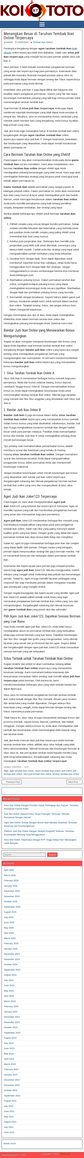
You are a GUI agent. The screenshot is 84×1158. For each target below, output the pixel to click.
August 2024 (10, 975)
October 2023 (10, 1027)
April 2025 (9, 933)
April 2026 (9, 870)
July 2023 (9, 1043)
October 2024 (10, 964)
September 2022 (12, 1095)
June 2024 (9, 985)
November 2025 (12, 896)
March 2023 (10, 1064)
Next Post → (74, 782)
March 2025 (10, 938)
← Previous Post (11, 782)
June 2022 (9, 1111)
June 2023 (9, 1048)
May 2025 (9, 928)
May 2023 (9, 1053)
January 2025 (10, 948)
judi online (67, 770)
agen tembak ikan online (22, 770)
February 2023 (11, 1069)
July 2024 (9, 980)
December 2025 (12, 891)
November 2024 (12, 959)
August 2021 (10, 1122)
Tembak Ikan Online (43, 42)
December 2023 (12, 1017)
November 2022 (12, 1085)
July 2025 (9, 917)
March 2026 (10, 875)
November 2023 (12, 1022)
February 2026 (11, 880)
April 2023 (9, 1059)
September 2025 (12, 907)
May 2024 (9, 990)
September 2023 (12, 1032)
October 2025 (10, 901)
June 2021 (9, 1132)
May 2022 (9, 1116)
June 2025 (9, 922)
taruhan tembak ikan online (65, 774)
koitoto (9, 42)
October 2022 (10, 1090)
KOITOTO (65, 1154)
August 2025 (10, 912)
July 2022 (9, 1106)
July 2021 (9, 1127)
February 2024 (11, 1006)
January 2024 (10, 1011)
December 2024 (12, 954)
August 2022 (10, 1101)
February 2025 (11, 943)
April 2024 (9, 996)
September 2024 (12, 969)
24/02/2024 (22, 42)
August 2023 (10, 1038)
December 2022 (12, 1080)
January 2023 (10, 1074)
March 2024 (10, 1001)
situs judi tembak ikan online (37, 774)
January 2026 (10, 886)
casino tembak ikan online (48, 770)
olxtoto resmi (9, 1143)
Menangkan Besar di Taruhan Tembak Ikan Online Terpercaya (39, 35)
